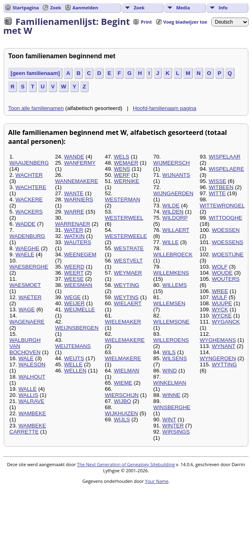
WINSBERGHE (171, 407)
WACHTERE (30, 187)
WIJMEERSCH (171, 163)
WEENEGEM (80, 254)
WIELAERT (127, 303)
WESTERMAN (122, 199)
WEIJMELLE (79, 309)
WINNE (171, 395)
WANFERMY (79, 163)
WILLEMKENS (171, 273)
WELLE (73, 364)
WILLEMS (174, 285)
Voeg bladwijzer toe (185, 22)
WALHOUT (31, 377)
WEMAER (126, 163)
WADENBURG (27, 236)
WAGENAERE (26, 322)
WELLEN (75, 371)
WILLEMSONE (171, 322)
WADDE (25, 224)
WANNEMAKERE (76, 181)
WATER (73, 230)
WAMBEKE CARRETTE (27, 429)
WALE (25, 358)
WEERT (74, 273)
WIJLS (122, 419)
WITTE (217, 193)
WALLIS (28, 395)
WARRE (74, 212)
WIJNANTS (176, 175)
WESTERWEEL (124, 218)
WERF (122, 175)
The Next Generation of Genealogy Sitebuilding (126, 464)
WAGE (26, 309)
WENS (122, 169)
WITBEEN (221, 187)
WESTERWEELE (126, 236)
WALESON (31, 364)
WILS (169, 352)
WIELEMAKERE (125, 340)
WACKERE (29, 199)
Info (223, 7)
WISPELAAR (225, 157)
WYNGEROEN (218, 358)
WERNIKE (126, 181)
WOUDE (222, 273)
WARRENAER (72, 224)
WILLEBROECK (172, 254)
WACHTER (29, 175)
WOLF (220, 267)
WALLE (27, 389)
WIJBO (122, 401)
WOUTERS (225, 279)
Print (146, 22)
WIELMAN (126, 371)
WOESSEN (225, 230)
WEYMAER (128, 273)
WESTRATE (129, 248)
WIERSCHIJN (122, 395)
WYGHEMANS (218, 340)
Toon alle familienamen (36, 108)
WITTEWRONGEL (222, 206)
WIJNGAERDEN (173, 193)
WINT (169, 419)
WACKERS (29, 212)
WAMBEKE (32, 413)
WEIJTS (74, 358)
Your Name (157, 481)
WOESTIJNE (227, 254)
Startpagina (26, 7)
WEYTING (126, 285)
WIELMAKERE (123, 358)
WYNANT (223, 346)
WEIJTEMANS (73, 346)
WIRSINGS (176, 432)
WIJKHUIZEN (121, 413)
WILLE (170, 242)
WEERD (74, 267)
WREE (220, 291)
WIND (169, 371)
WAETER (30, 297)
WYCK (220, 309)
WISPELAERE (226, 169)
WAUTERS (77, 242)
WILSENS (174, 358)
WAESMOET (25, 285)
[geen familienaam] (35, 73)
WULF (219, 297)
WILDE (170, 206)
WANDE (74, 157)
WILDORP (175, 218)
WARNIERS (78, 199)
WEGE (72, 297)
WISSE (217, 181)
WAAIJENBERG (29, 163)
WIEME (123, 383)
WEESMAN (78, 285)
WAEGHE (27, 248)
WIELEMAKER (123, 322)
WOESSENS (227, 242)
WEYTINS (126, 297)
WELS (121, 157)
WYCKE (222, 316)
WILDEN (172, 212)
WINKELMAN (169, 383)
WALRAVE (31, 401)
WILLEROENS (171, 340)
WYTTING (224, 364)
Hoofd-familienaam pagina (165, 108)
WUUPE (222, 303)
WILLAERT (175, 230)
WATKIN (74, 236)
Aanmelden (85, 7)
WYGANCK (226, 322)
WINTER (173, 426)
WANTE (74, 193)
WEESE (74, 279)
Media (183, 7)
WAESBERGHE (28, 267)
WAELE (24, 254)
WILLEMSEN (169, 303)
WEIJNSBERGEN (77, 328)
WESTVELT (128, 261)
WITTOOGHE (225, 218)
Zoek (139, 7)
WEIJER (74, 303)
